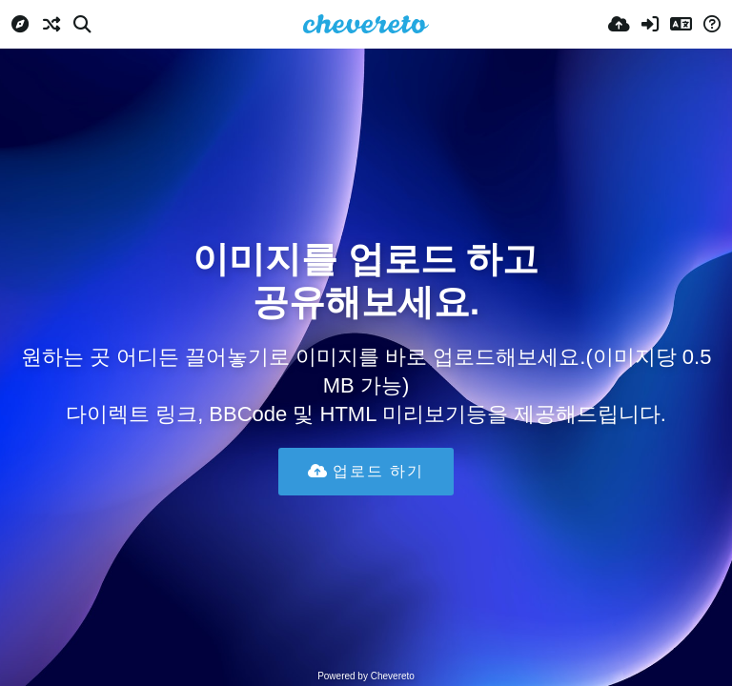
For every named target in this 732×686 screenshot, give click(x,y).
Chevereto (393, 676)
